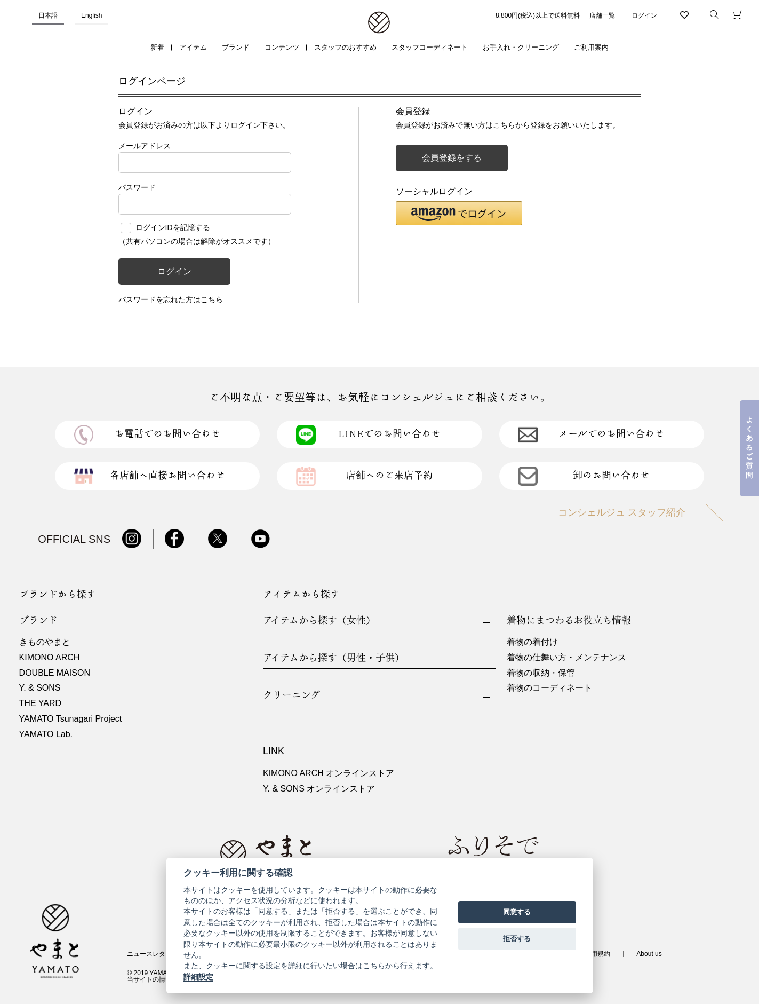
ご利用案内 (591, 47)
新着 (157, 47)
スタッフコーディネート (430, 47)
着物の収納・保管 (541, 672)
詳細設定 (198, 977)
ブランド (236, 47)
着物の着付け (532, 641)
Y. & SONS (40, 687)
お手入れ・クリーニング (521, 47)
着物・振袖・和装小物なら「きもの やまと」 (379, 23)
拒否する (517, 939)
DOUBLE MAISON (54, 672)
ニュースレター (149, 954)
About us (648, 954)
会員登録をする (452, 157)
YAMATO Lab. (46, 734)
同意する (517, 912)
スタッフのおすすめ (345, 47)
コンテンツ (282, 47)
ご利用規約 (594, 954)
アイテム (193, 47)
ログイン (644, 15)
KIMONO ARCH (49, 657)
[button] (459, 213)
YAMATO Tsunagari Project (70, 718)
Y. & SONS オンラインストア (319, 788)
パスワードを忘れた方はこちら (170, 299)
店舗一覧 (602, 15)
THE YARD (40, 703)
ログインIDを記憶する (172, 227)
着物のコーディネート (549, 687)
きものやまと (44, 641)
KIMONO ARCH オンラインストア (328, 773)
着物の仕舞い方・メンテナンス (566, 657)
